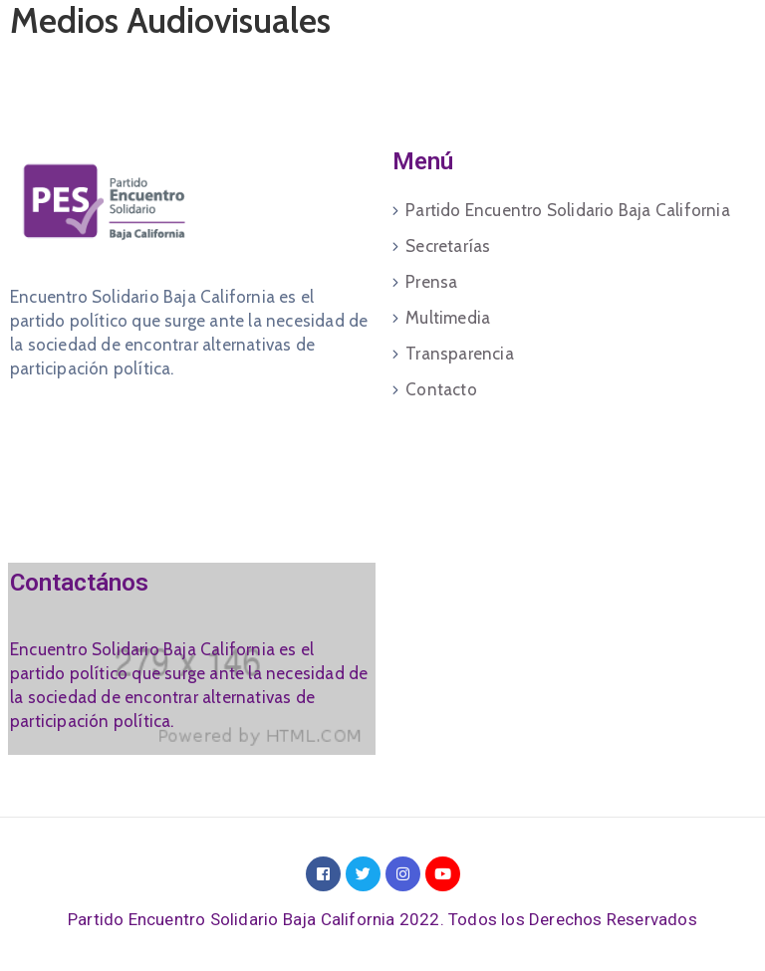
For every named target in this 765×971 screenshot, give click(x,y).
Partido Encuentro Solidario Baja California (567, 210)
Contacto (441, 389)
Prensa (431, 282)
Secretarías (447, 246)
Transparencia (459, 354)
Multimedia (447, 318)
